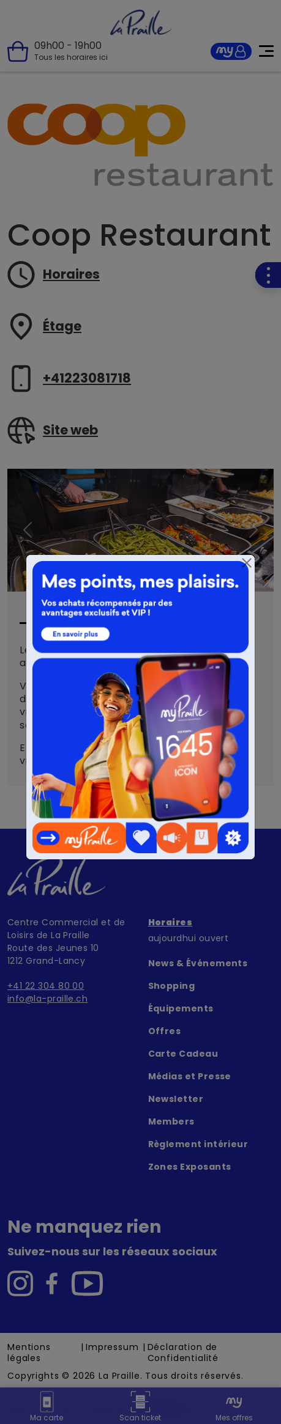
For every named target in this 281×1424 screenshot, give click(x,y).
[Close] (246, 562)
